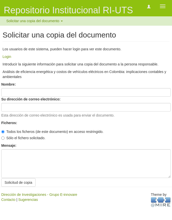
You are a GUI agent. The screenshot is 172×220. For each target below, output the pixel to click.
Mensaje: (9, 145)
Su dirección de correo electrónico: (31, 99)
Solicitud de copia (18, 182)
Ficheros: (9, 123)
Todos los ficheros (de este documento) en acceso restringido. (52, 132)
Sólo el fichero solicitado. (23, 138)
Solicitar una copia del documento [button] (34, 21)
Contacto (8, 200)
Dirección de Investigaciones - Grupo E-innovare (39, 195)
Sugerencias (28, 200)
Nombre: (9, 84)
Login (7, 57)
